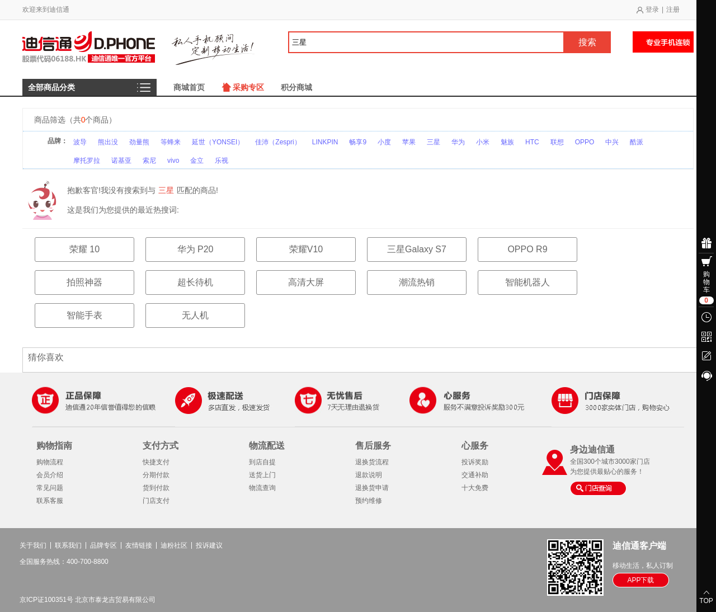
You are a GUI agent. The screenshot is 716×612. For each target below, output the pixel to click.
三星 (433, 142)
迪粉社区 (174, 545)
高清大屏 (306, 282)
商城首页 (189, 87)
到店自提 (262, 462)
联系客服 (49, 501)
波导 (80, 142)
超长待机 (195, 282)
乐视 (221, 160)
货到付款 (156, 488)
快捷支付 (156, 462)
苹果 (409, 142)
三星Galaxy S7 (416, 249)
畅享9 (357, 142)
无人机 (195, 315)
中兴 (612, 142)
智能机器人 (527, 282)
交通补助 (474, 475)
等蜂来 (171, 142)
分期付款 (156, 475)
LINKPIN (325, 142)
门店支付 (156, 501)
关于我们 (33, 545)
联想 (557, 142)
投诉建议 (209, 545)
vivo (173, 160)
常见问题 (49, 488)
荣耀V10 (306, 249)
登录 (652, 9)
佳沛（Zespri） (277, 142)
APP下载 (640, 580)
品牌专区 (103, 545)
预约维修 (368, 501)
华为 (458, 142)
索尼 (149, 160)
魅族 (507, 142)
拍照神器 (84, 282)
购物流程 (49, 462)
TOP (706, 601)
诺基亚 (121, 160)
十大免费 (474, 488)
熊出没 (108, 142)
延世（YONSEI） (218, 142)
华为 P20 (195, 249)
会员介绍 (49, 475)
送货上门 (262, 475)
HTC (532, 142)
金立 (197, 160)
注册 (673, 9)
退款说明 (368, 475)
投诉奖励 (474, 462)
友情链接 (138, 545)
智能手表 (84, 315)
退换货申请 (372, 488)
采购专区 (248, 87)
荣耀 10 (84, 249)
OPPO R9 (527, 249)
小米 (482, 142)
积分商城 (296, 87)
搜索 (587, 42)
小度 (384, 142)
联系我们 (68, 545)
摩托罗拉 (86, 160)
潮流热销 (417, 282)
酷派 (636, 142)
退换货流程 (372, 462)
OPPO (585, 142)
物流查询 (262, 488)
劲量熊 (139, 142)
